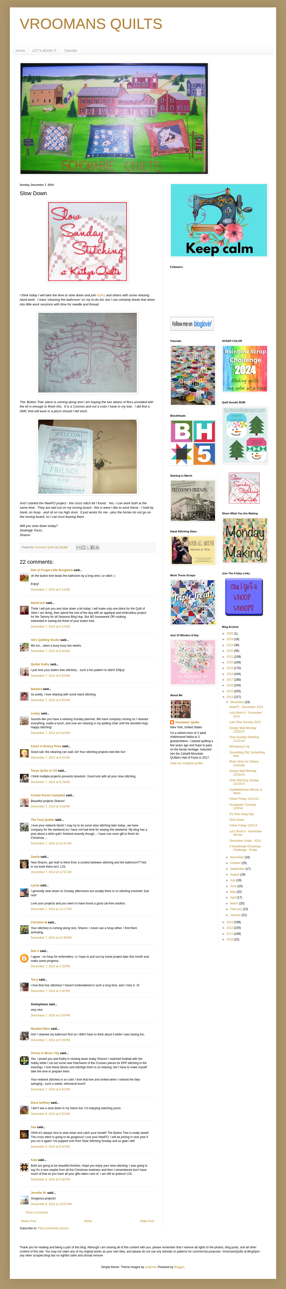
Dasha (35, 857)
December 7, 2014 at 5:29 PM (50, 1040)
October (235, 863)
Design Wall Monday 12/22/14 (242, 729)
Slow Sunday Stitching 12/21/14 (244, 738)
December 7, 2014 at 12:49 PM (51, 937)
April (233, 897)
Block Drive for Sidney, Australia (244, 763)
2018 (230, 674)
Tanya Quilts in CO (44, 770)
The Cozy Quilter (42, 820)
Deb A (35, 951)
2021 (230, 656)
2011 (230, 933)
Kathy (101, 295)
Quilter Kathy (40, 664)
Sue (33, 1127)
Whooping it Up (239, 746)
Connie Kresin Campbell (48, 795)
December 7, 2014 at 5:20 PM (50, 1015)
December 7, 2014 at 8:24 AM (50, 757)
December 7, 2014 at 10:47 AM (51, 843)
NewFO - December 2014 (246, 707)
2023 (230, 645)
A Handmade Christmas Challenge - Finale (245, 848)
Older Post (147, 1221)
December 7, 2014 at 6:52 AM (50, 675)
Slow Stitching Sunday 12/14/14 (244, 782)
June (233, 886)
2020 (230, 662)
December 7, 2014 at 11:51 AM (51, 872)
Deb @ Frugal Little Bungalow (52, 570)
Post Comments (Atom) (53, 1228)
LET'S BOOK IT (44, 51)
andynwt (150, 1267)
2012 (230, 928)
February (236, 909)
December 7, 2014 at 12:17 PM (51, 909)
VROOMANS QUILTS (91, 24)
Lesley (35, 713)
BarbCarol (38, 603)
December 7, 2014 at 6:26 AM (50, 651)
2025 (230, 633)
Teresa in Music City (45, 1053)
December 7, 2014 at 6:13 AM (50, 626)
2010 (230, 939)
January (235, 915)
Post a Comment (37, 1212)
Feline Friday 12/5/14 (243, 825)
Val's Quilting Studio (45, 640)
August (235, 874)
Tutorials (70, 51)
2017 (230, 679)
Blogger (179, 1267)
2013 (230, 922)
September (237, 869)
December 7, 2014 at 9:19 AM (50, 782)
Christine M (39, 922)
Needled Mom (40, 1028)
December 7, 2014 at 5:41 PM (50, 1089)
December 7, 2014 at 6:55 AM (50, 700)
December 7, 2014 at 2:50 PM (50, 991)
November (237, 857)
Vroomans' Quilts (187, 722)
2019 (230, 668)
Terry (34, 979)
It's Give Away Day (241, 814)
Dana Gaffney (40, 1102)
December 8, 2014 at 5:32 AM (50, 1114)
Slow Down (236, 820)
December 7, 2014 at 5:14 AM (50, 589)
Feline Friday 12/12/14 (244, 799)
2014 (230, 697)
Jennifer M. (38, 1193)
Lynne (35, 885)
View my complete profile (186, 763)
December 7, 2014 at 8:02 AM (50, 733)
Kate (34, 1160)
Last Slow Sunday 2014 (244, 722)
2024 (230, 639)
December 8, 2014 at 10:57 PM (51, 1204)
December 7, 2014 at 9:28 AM (50, 806)
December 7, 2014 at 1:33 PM (50, 966)
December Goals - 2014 (245, 840)
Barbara (36, 689)
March (234, 903)
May (233, 892)
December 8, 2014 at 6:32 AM (50, 1146)
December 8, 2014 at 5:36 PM (50, 1179)
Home (20, 51)
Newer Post (28, 1221)
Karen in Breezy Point (46, 746)
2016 (230, 685)
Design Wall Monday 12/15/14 (242, 772)
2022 (230, 651)
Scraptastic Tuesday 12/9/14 (242, 806)
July (233, 880)
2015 (230, 691)
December (237, 702)
